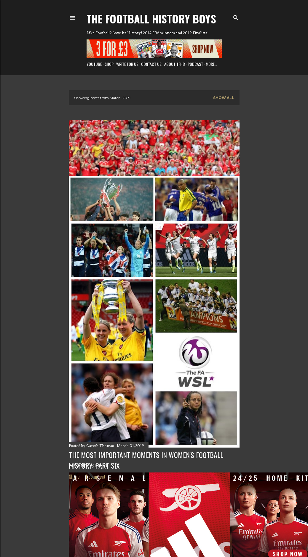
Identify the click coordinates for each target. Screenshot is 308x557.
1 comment (95, 476)
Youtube (94, 64)
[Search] (236, 16)
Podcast (195, 64)
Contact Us (151, 64)
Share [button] (74, 476)
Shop (109, 64)
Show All (223, 98)
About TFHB (174, 64)
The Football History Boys (151, 18)
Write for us (127, 64)
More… (211, 64)
